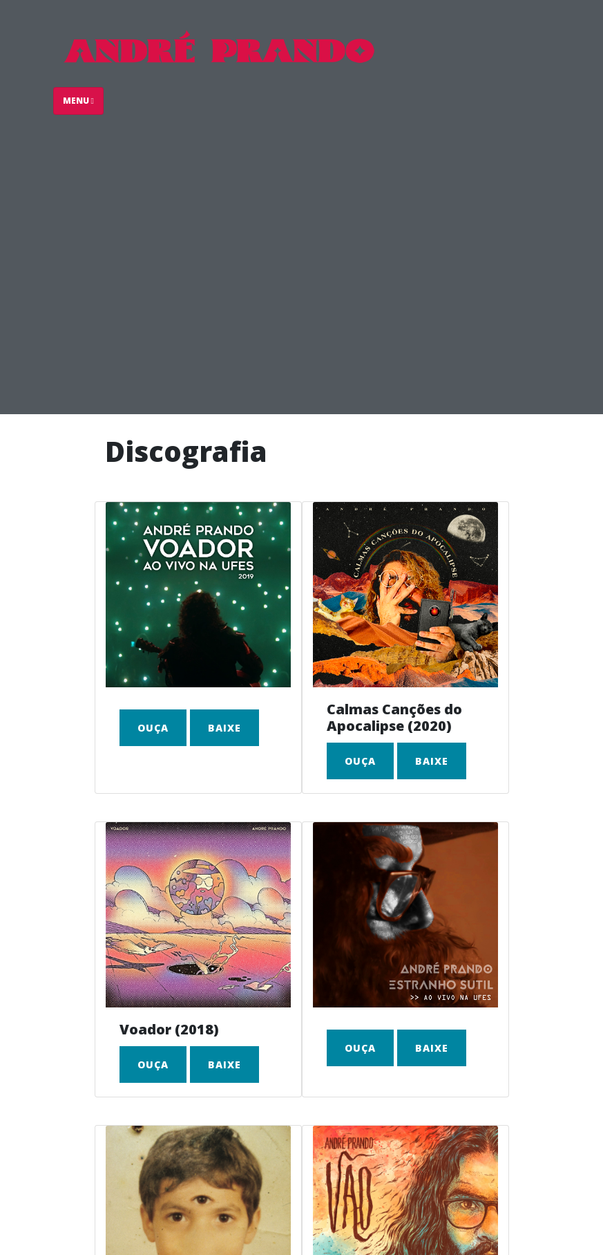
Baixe (224, 727)
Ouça (153, 727)
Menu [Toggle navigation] (78, 100)
